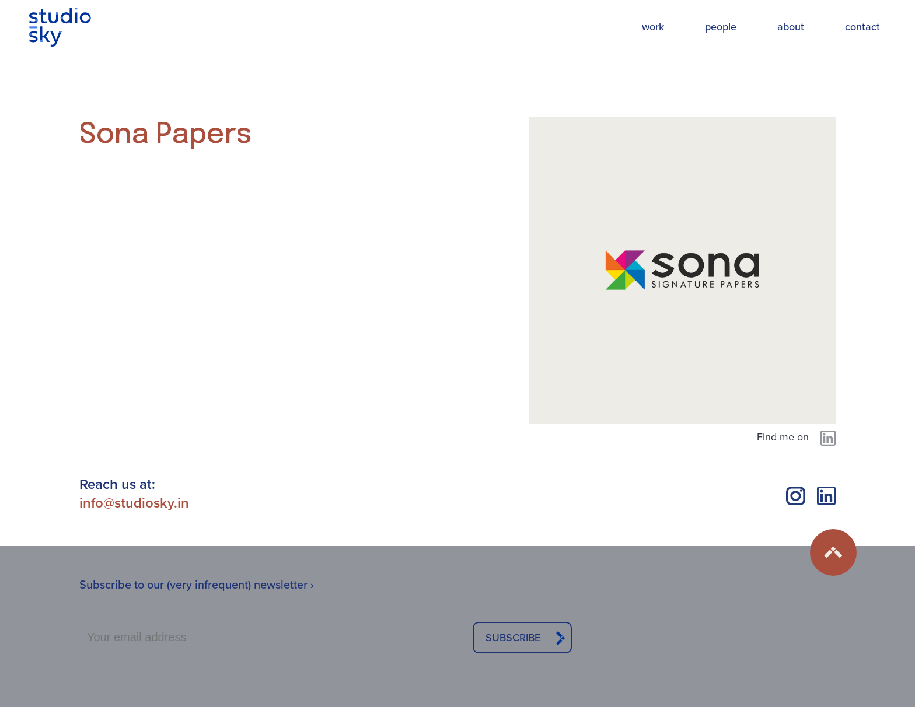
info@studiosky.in (134, 502)
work (653, 26)
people (720, 26)
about (790, 26)
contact (862, 26)
